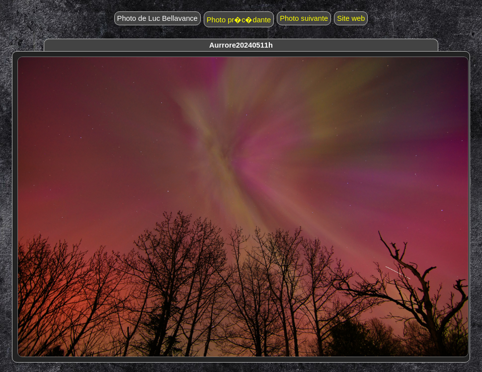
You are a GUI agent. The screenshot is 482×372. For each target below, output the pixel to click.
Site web (351, 18)
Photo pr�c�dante (239, 20)
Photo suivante (304, 18)
